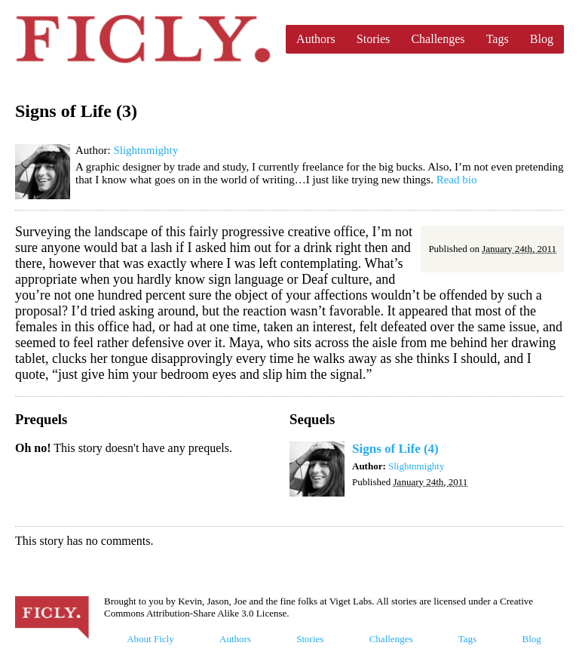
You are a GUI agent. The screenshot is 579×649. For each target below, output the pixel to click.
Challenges (437, 38)
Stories (373, 38)
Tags (497, 38)
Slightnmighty (145, 150)
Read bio (457, 180)
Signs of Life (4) (395, 448)
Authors (315, 38)
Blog (541, 38)
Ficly (143, 39)
